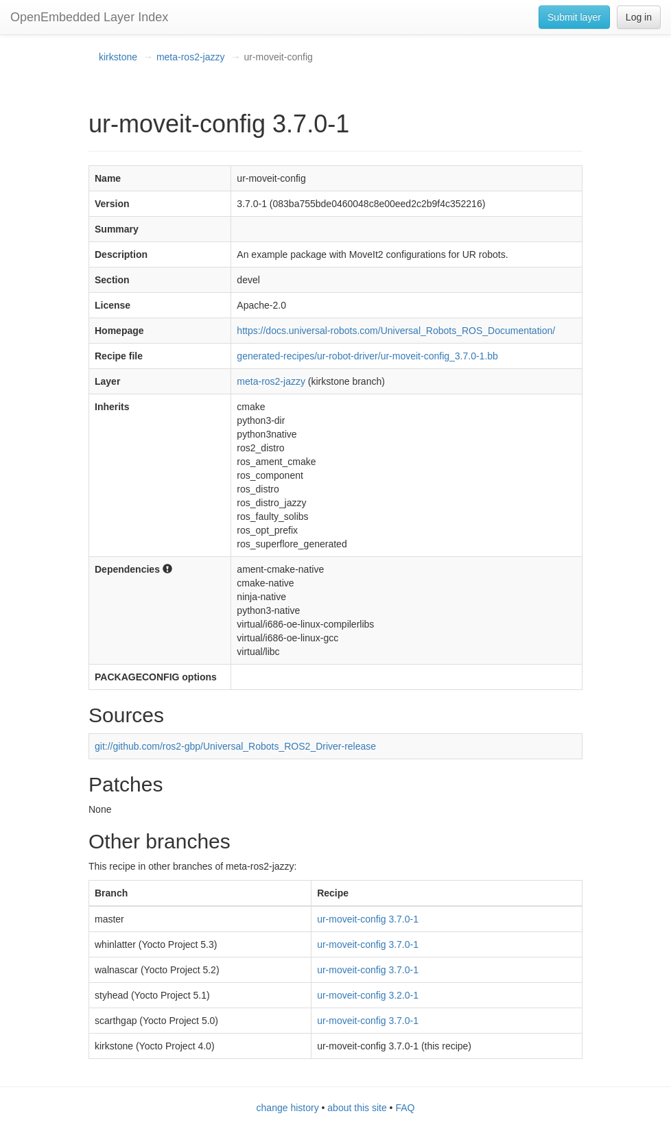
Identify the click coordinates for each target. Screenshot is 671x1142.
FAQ (404, 1107)
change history (288, 1107)
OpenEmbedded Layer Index (89, 17)
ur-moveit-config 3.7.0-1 (368, 919)
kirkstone (118, 56)
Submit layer (574, 17)
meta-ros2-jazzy (190, 56)
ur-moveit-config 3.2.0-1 (368, 995)
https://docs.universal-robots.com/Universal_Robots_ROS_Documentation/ (396, 330)
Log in (639, 17)
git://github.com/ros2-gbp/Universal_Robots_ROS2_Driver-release (235, 746)
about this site (356, 1107)
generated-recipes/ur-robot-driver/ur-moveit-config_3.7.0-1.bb (367, 355)
